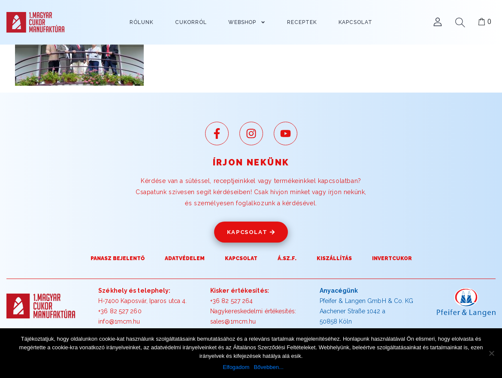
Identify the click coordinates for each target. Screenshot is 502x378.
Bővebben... (268, 367)
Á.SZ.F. (287, 258)
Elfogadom (236, 367)
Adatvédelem (185, 258)
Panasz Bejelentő (118, 258)
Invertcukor (392, 258)
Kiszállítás (334, 258)
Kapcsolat (241, 258)
